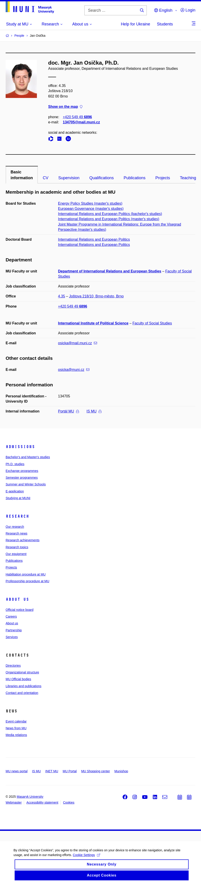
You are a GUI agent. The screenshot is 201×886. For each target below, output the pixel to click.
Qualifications (101, 178)
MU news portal (16, 771)
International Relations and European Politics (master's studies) (108, 219)
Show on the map (65, 107)
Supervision (68, 178)
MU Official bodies (18, 679)
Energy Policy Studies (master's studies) (90, 203)
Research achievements (22, 540)
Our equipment (16, 554)
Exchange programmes (22, 471)
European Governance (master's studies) (91, 209)
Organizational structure (22, 672)
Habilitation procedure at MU (25, 574)
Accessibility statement (42, 802)
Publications (134, 178)
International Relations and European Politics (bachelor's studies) (110, 214)
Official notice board (19, 610)
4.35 (61, 296)
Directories (13, 665)
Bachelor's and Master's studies (28, 457)
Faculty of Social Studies (152, 323)
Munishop (121, 771)
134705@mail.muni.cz (81, 122)
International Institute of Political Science (93, 323)
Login (188, 10)
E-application (15, 491)
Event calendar (16, 721)
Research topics (17, 547)
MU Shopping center (95, 771)
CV (45, 178)
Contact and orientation (22, 693)
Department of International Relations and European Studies (109, 271)
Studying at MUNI (18, 498)
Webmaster (14, 802)
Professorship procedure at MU (27, 581)
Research (17, 516)
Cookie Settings (86, 857)
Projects (162, 178)
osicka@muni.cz (74, 370)
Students (165, 24)
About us (17, 599)
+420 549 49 (77, 117)
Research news (16, 533)
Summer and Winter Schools (26, 484)
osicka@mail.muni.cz (77, 343)
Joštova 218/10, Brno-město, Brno (96, 296)
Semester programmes (22, 477)
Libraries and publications (23, 686)
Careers (11, 616)
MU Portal (70, 771)
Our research (15, 526)
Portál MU (68, 411)
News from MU (16, 728)
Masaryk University (30, 796)
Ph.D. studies (15, 464)
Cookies (69, 802)
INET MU (51, 771)
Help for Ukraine (135, 24)
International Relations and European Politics (94, 239)
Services (12, 637)
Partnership (14, 630)
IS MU (93, 411)
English (163, 10)
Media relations (16, 735)
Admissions (20, 446)
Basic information (22, 175)
